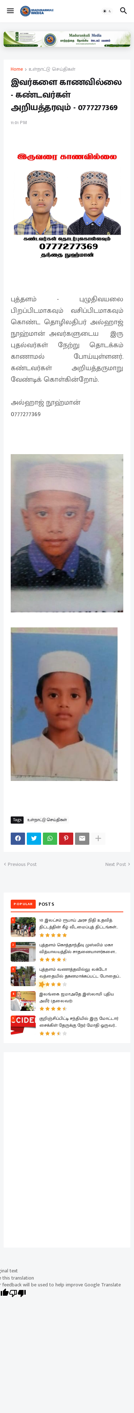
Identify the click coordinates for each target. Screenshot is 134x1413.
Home (17, 69)
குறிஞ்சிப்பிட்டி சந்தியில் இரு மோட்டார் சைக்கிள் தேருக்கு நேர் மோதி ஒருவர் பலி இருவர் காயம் (78, 1022)
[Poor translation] (17, 1294)
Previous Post (22, 864)
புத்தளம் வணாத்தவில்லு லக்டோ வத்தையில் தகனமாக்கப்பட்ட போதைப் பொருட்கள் (79, 973)
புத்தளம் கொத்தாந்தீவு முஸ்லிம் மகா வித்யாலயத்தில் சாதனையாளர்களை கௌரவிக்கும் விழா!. (77, 949)
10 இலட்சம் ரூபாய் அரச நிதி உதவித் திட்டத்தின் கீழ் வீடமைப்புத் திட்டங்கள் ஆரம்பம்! (77, 924)
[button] (10, 11)
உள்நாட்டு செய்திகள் (52, 69)
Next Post (115, 864)
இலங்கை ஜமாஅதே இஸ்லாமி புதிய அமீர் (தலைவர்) (76, 998)
